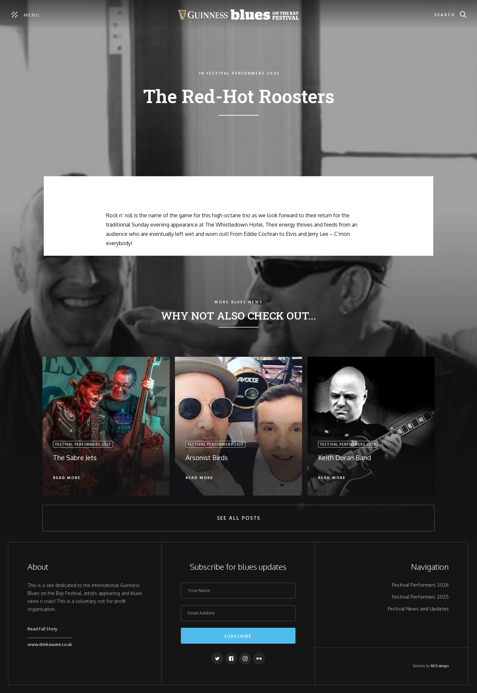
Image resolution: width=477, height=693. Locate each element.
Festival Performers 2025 (420, 597)
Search (444, 15)
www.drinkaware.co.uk (49, 644)
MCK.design (440, 666)
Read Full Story (42, 629)
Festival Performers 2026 (420, 585)
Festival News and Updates (418, 609)
